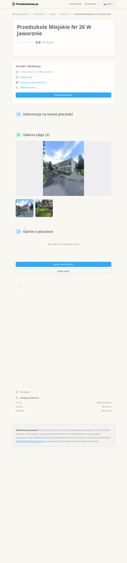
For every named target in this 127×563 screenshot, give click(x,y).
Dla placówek (92, 4)
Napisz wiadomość (63, 95)
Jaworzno (65, 14)
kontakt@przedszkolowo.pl (30, 441)
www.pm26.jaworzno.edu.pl (33, 82)
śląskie (52, 14)
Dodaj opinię (63, 271)
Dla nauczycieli (75, 4)
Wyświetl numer (28, 87)
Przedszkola (39, 14)
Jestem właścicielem (63, 264)
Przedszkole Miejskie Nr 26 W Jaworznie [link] (92, 14)
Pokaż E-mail (26, 77)
